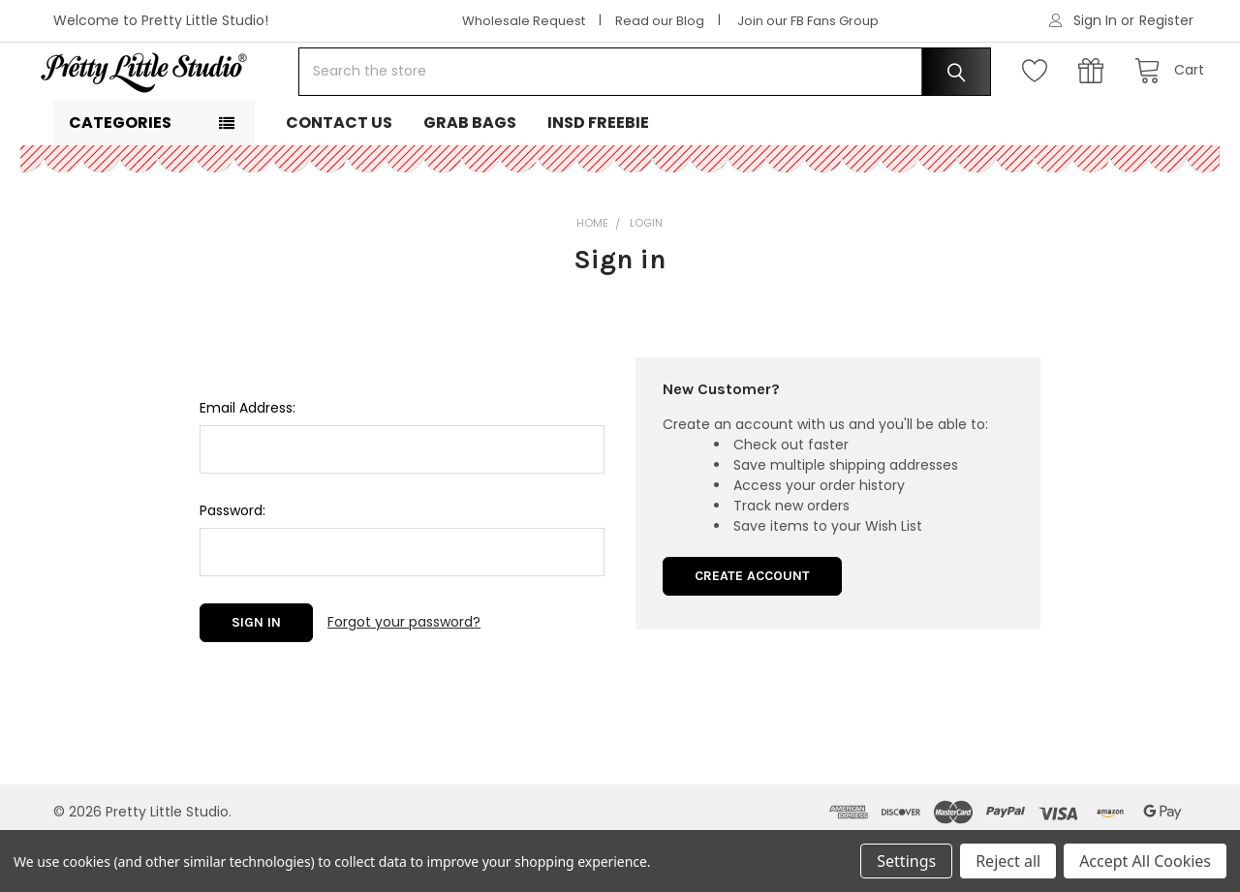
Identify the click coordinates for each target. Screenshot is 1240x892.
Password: (232, 562)
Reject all (1008, 861)
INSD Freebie (598, 175)
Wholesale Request (523, 21)
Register (1166, 20)
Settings (906, 861)
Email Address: (247, 460)
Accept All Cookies (1145, 861)
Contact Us (339, 175)
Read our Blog (659, 21)
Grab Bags (469, 175)
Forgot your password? (403, 674)
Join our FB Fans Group (808, 21)
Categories (120, 175)
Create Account (752, 628)
